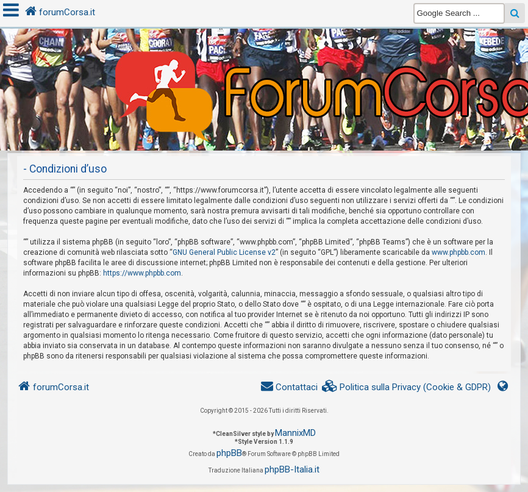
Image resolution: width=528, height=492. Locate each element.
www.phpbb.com (458, 252)
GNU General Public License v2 (224, 252)
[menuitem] (406, 387)
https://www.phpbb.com (142, 273)
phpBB (229, 452)
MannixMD (295, 432)
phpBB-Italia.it (292, 469)
